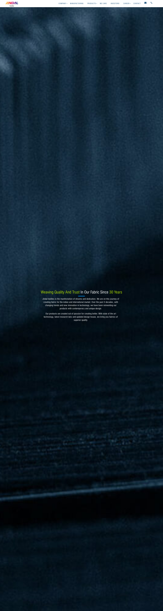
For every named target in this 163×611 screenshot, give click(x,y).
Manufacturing (77, 3)
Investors (115, 3)
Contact (137, 3)
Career (126, 3)
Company (62, 3)
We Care (103, 3)
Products (91, 3)
